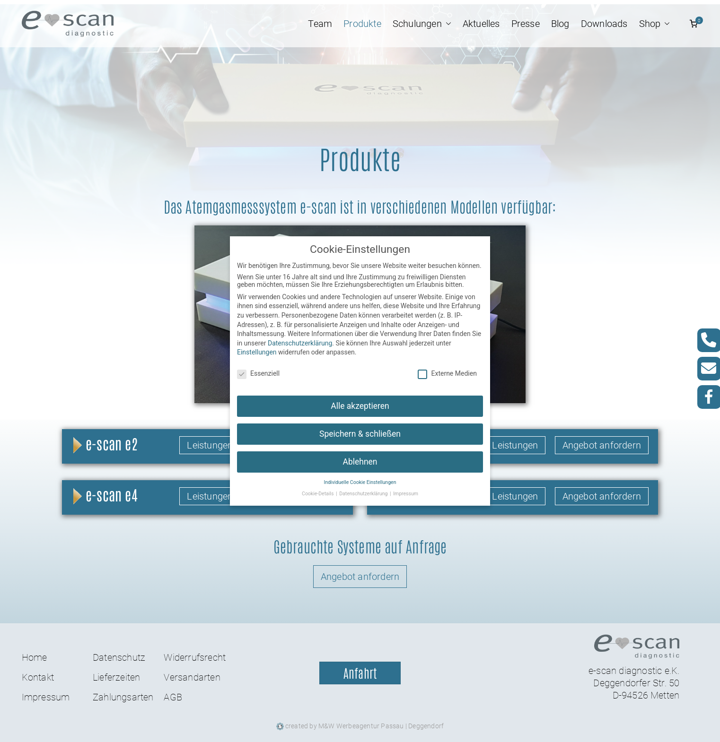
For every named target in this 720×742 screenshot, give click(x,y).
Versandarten (192, 677)
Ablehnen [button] (359, 453)
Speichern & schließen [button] (360, 426)
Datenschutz (119, 657)
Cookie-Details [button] (318, 486)
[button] (446, 23)
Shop (654, 23)
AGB (173, 697)
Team (320, 23)
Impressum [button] (405, 486)
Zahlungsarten (123, 697)
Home (34, 657)
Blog (560, 23)
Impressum (46, 697)
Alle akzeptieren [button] (360, 398)
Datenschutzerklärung (300, 335)
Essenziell (258, 366)
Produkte (362, 23)
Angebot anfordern (601, 445)
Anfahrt (360, 673)
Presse (525, 23)
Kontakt (38, 677)
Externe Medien (447, 366)
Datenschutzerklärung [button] (364, 486)
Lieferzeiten (116, 677)
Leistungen (210, 445)
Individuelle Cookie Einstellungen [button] (360, 474)
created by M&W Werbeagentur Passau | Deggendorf (360, 725)
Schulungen (422, 23)
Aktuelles (481, 23)
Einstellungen (257, 344)
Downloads (604, 23)
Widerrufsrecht (195, 657)
